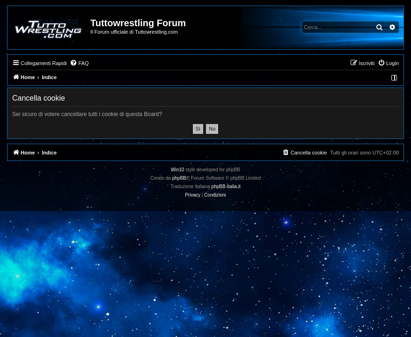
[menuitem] (79, 63)
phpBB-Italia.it (226, 186)
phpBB (179, 178)
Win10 (177, 169)
